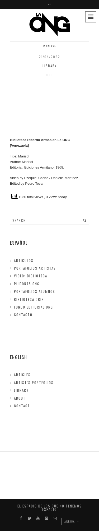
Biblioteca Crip (29, 299)
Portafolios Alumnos (34, 291)
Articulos (24, 260)
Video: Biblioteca (30, 275)
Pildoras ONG (27, 283)
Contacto (23, 314)
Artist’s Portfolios (34, 382)
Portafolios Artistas (35, 268)
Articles (22, 374)
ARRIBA (71, 521)
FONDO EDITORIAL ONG (33, 307)
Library (50, 65)
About (20, 398)
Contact (22, 405)
